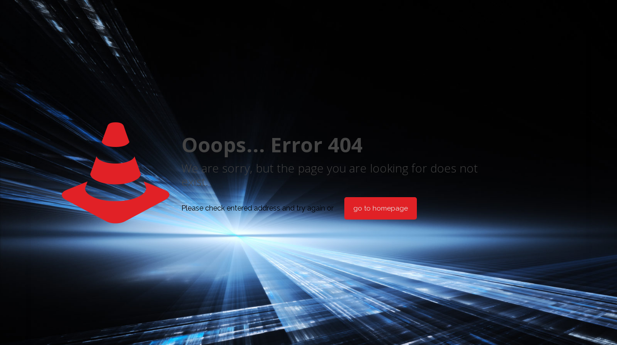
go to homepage (380, 208)
